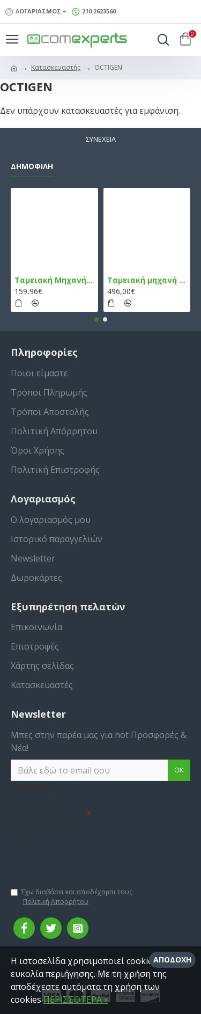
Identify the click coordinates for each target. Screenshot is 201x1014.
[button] (96, 319)
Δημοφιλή (32, 166)
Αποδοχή (172, 959)
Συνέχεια (101, 139)
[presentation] (86, 856)
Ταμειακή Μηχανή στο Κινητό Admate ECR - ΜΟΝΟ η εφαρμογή (54, 280)
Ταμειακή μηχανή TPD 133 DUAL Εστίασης (147, 280)
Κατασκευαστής (55, 67)
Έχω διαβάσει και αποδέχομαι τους (71, 897)
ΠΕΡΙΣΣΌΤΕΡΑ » (75, 999)
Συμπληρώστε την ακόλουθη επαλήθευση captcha (47, 821)
